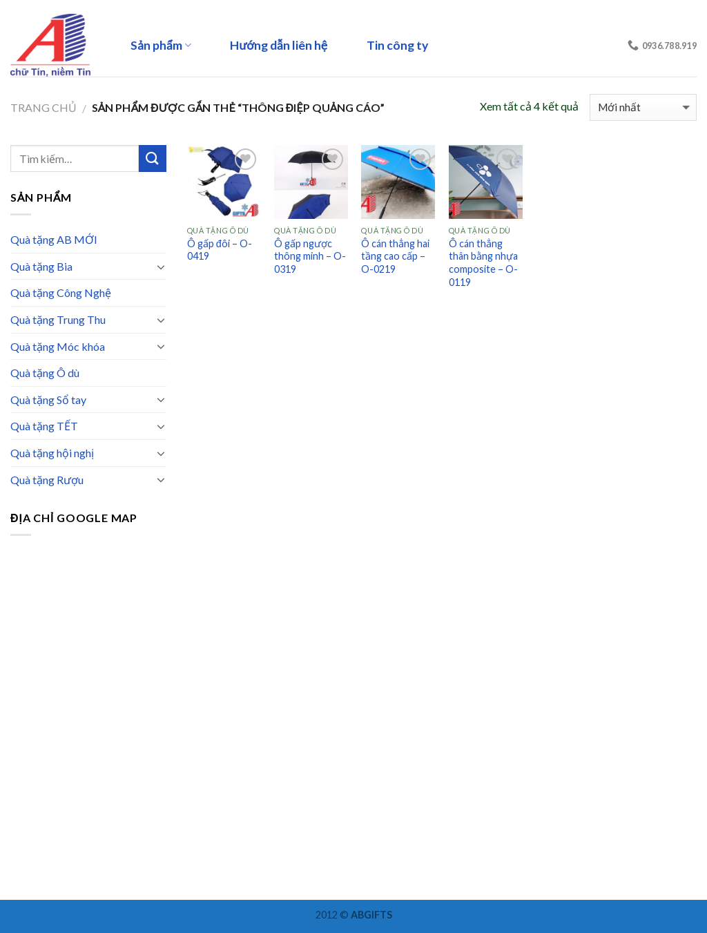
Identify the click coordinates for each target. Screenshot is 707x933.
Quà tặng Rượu (47, 479)
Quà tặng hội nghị (52, 452)
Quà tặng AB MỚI (53, 239)
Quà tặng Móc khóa (57, 346)
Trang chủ (43, 107)
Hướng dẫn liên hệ (278, 45)
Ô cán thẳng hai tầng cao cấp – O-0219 (395, 256)
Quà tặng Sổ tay (48, 399)
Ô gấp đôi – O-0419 (219, 250)
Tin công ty (397, 45)
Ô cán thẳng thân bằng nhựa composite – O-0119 (483, 263)
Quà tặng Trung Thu (58, 319)
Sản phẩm (160, 45)
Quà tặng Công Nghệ (60, 292)
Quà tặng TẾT (44, 425)
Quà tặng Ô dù (44, 372)
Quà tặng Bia (41, 266)
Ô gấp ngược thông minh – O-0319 (310, 256)
